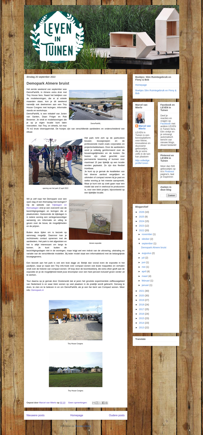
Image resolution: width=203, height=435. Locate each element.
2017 (142, 309)
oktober (146, 239)
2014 (142, 322)
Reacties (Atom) (83, 426)
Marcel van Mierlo (145, 127)
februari (146, 280)
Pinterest (169, 171)
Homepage (76, 415)
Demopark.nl (37, 290)
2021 (142, 290)
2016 (142, 313)
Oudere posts (117, 415)
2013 (142, 327)
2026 (142, 212)
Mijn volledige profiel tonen (142, 161)
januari (145, 285)
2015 (142, 318)
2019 (142, 300)
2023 (142, 225)
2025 (142, 216)
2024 (142, 221)
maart (145, 276)
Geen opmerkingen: (78, 402)
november (147, 234)
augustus (147, 253)
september (147, 243)
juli (143, 257)
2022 (142, 230)
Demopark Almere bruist (48, 83)
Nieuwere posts (36, 415)
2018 (142, 304)
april (144, 271)
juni (144, 262)
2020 (142, 295)
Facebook (165, 123)
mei (144, 267)
